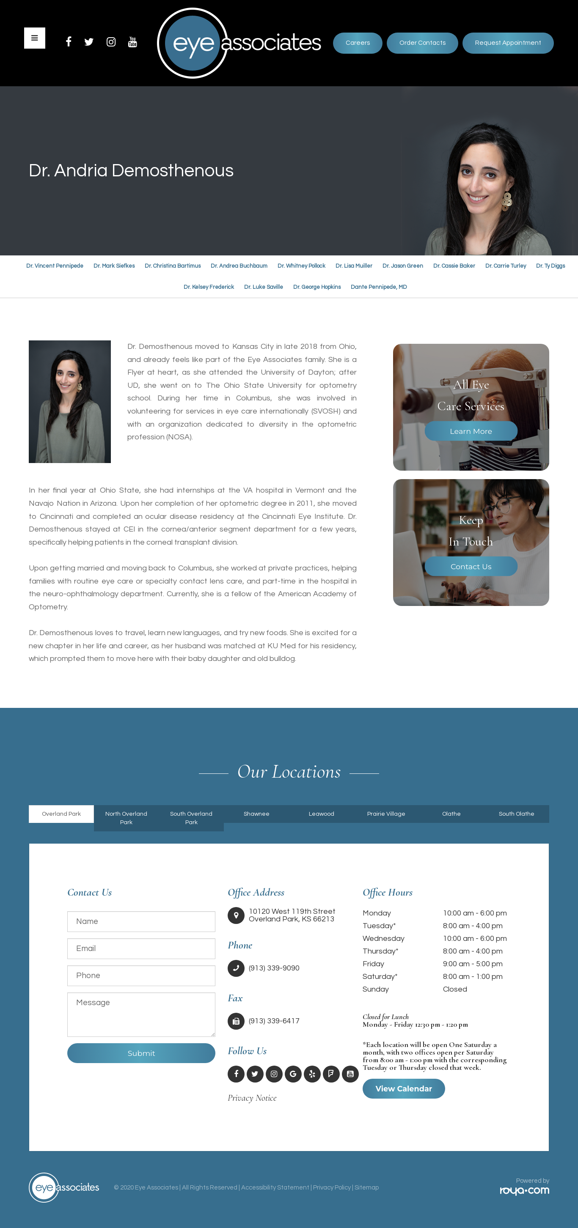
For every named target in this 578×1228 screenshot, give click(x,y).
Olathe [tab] (451, 814)
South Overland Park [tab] (191, 818)
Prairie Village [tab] (386, 814)
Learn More (471, 431)
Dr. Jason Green (403, 266)
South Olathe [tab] (516, 814)
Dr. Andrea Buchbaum (239, 266)
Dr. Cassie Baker (454, 266)
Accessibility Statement (275, 1187)
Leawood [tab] (321, 814)
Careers (358, 42)
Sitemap (367, 1187)
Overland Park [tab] (61, 814)
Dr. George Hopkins (317, 287)
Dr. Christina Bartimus (173, 266)
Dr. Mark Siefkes (114, 266)
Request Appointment (508, 42)
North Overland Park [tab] (126, 818)
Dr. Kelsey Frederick (209, 287)
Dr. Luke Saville (263, 287)
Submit (141, 1053)
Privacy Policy (332, 1187)
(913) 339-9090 (274, 968)
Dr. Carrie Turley (505, 266)
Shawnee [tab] (257, 814)
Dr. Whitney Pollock (301, 266)
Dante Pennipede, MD (379, 287)
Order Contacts (422, 42)
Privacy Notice (252, 1097)
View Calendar (404, 1088)
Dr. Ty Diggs (550, 266)
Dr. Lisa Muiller (354, 266)
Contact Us (471, 566)
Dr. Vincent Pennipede (54, 266)
